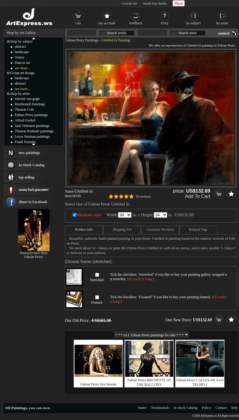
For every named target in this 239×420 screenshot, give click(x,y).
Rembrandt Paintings (30, 104)
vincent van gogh (27, 99)
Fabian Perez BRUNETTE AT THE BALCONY (149, 382)
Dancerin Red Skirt (34, 253)
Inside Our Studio (155, 3)
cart (78, 23)
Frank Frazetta (25, 142)
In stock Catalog (186, 408)
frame (142, 408)
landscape (22, 52)
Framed (96, 302)
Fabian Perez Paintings (81, 40)
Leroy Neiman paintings (32, 136)
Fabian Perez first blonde (98, 384)
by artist (222, 23)
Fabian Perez (33, 257)
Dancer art (22, 63)
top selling (26, 177)
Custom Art (129, 3)
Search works (117, 33)
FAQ (164, 23)
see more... (22, 68)
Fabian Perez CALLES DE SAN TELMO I (199, 382)
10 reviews (143, 196)
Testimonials (160, 408)
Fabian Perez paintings (31, 115)
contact (223, 33)
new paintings (29, 153)
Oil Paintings (16, 408)
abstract (20, 46)
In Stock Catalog (31, 165)
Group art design (22, 73)
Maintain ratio (89, 215)
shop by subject (21, 41)
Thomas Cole (24, 109)
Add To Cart (197, 196)
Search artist (188, 33)
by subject (193, 23)
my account (106, 23)
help (234, 408)
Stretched (96, 280)
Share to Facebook (33, 202)
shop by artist (20, 94)
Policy (206, 408)
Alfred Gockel (25, 120)
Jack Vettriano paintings (32, 126)
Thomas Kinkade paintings (34, 131)
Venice (20, 57)
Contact (221, 408)
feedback (135, 23)
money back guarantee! (33, 190)
